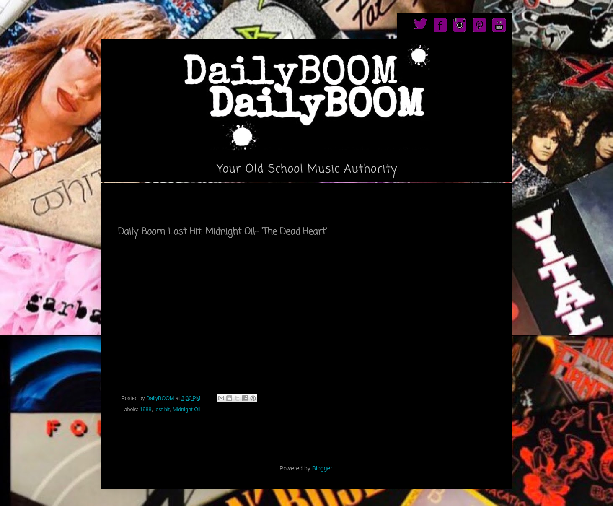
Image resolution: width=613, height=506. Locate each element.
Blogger (322, 468)
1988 (146, 410)
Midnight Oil (187, 410)
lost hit (162, 410)
